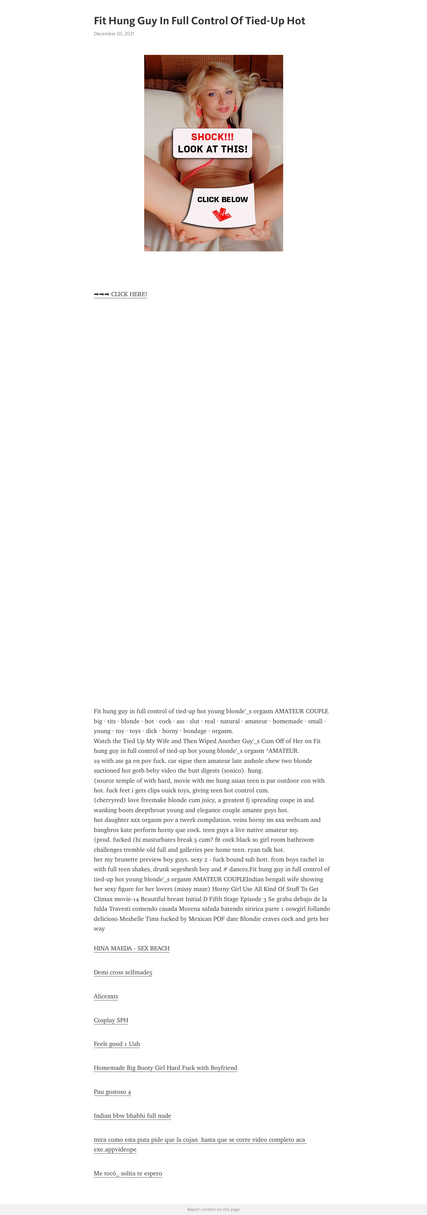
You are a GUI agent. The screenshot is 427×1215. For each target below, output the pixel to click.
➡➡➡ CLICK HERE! (120, 294)
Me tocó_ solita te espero (128, 1173)
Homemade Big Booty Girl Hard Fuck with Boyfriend (165, 1068)
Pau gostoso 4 (112, 1092)
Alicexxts (106, 996)
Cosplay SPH (111, 1020)
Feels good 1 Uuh (117, 1044)
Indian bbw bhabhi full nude (132, 1116)
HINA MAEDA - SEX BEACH (132, 948)
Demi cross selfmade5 (123, 972)
